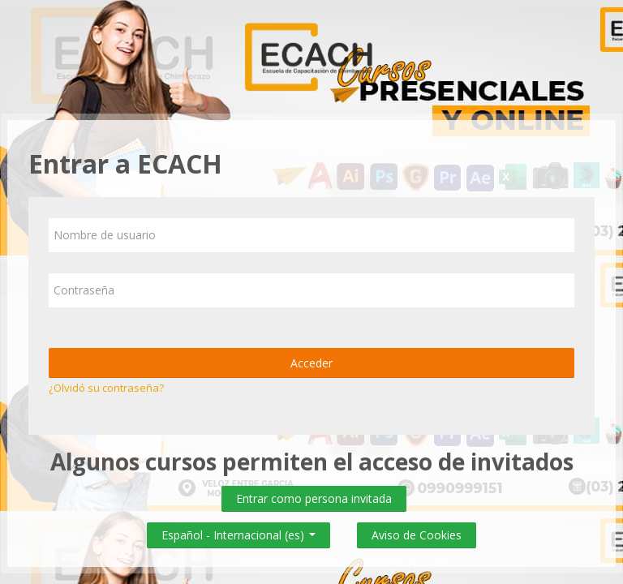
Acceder (311, 363)
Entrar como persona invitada (314, 498)
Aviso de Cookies (417, 535)
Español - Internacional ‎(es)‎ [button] (238, 531)
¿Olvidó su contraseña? (106, 387)
